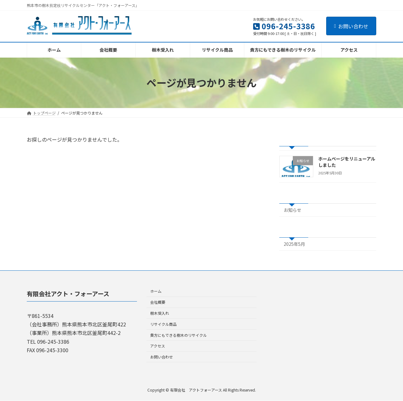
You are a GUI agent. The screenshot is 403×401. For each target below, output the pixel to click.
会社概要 (157, 302)
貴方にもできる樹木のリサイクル (178, 335)
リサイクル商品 (163, 324)
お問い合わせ (351, 26)
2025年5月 (294, 244)
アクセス (157, 346)
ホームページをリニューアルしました (346, 161)
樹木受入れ (159, 313)
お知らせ (292, 210)
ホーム (156, 291)
